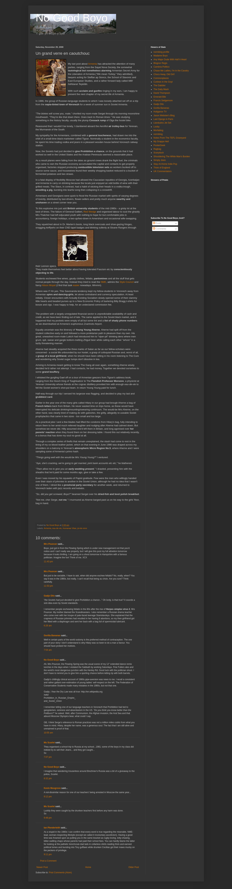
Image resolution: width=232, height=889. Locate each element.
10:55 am (48, 732)
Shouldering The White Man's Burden (172, 156)
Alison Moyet (49, 285)
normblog (158, 134)
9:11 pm (48, 854)
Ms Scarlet (49, 742)
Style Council (127, 282)
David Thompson (162, 93)
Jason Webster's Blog (164, 115)
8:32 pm (48, 778)
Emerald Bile (160, 97)
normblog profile (161, 52)
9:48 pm (48, 818)
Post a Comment (48, 861)
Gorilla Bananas (52, 635)
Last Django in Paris (163, 119)
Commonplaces (161, 78)
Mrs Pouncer (50, 544)
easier (76, 285)
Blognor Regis (160, 63)
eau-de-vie (57, 528)
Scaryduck (159, 152)
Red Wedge (90, 211)
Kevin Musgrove (52, 788)
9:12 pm (48, 796)
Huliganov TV (160, 111)
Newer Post (42, 867)
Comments (159, 229)
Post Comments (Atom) (60, 872)
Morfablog (158, 130)
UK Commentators (163, 171)
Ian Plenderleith (52, 827)
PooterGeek (159, 145)
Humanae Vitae (69, 528)
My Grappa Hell (161, 141)
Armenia (92, 63)
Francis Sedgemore (163, 100)
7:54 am (48, 650)
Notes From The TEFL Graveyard (170, 138)
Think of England (162, 167)
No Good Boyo (72, 18)
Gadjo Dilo (49, 595)
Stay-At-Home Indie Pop (165, 164)
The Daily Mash (161, 89)
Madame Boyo (161, 55)
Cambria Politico (161, 67)
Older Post (134, 867)
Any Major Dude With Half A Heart (170, 59)
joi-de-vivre (82, 528)
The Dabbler (160, 85)
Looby (157, 126)
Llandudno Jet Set (162, 123)
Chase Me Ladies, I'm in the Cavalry (171, 70)
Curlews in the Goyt (163, 82)
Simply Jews (160, 160)
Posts (157, 223)
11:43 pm (48, 561)
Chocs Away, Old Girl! (164, 74)
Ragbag (157, 149)
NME (103, 282)
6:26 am (48, 625)
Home (88, 867)
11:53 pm (48, 586)
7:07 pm (48, 757)
